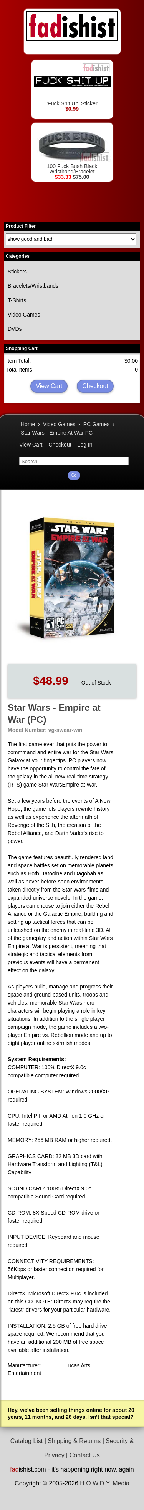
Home (28, 424)
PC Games (96, 424)
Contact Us (85, 1455)
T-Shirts (17, 300)
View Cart (49, 386)
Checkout (95, 386)
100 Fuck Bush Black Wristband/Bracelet (72, 150)
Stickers (17, 271)
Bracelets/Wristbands (33, 286)
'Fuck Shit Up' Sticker (72, 84)
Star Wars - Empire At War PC (57, 433)
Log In (85, 445)
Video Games (24, 315)
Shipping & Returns (74, 1441)
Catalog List (26, 1441)
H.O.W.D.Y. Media (104, 1483)
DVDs (15, 329)
